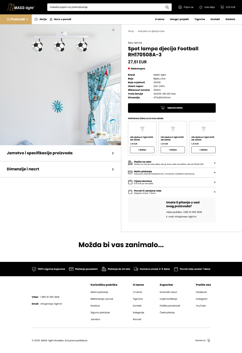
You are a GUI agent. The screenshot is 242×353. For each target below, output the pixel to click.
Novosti (137, 319)
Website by (202, 340)
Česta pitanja (167, 312)
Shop (131, 31)
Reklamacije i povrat (102, 299)
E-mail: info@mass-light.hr (181, 217)
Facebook (201, 292)
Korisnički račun (168, 292)
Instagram (201, 299)
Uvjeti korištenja (168, 299)
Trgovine (200, 19)
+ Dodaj (142, 150)
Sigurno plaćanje (100, 312)
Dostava (95, 306)
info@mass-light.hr (47, 304)
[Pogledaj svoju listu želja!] (207, 7)
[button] (185, 7)
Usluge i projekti (179, 19)
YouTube (201, 306)
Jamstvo (95, 319)
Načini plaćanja (99, 292)
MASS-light (160, 75)
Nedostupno (172, 108)
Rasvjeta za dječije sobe (151, 31)
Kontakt (215, 19)
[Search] (105, 7)
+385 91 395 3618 (45, 297)
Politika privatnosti (170, 306)
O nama (159, 19)
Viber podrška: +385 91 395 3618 (184, 212)
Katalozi (230, 19)
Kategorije (138, 312)
